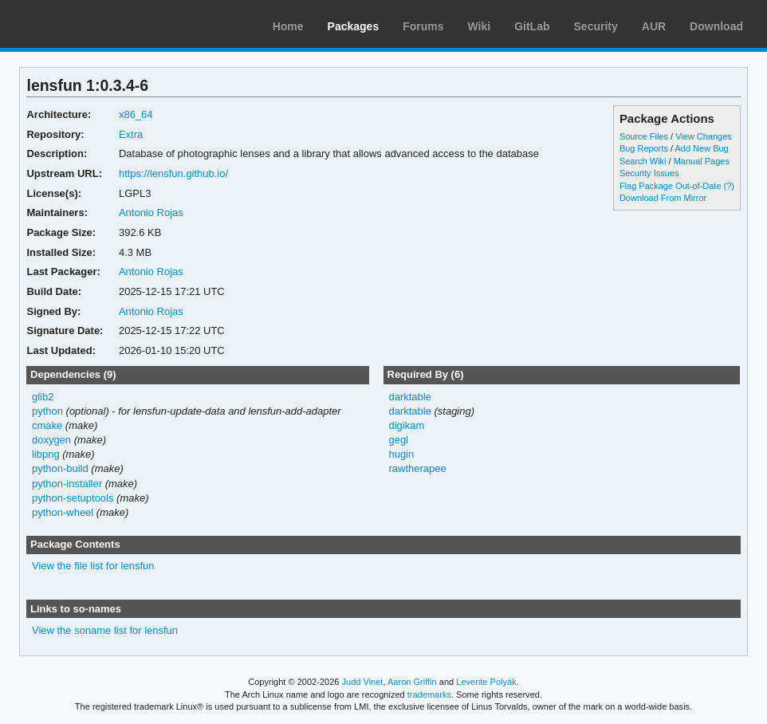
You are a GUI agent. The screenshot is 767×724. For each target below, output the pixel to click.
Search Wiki (643, 161)
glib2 (42, 397)
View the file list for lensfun (93, 566)
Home (288, 26)
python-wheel (62, 512)
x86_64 (136, 114)
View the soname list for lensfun (105, 630)
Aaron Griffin (412, 682)
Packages (354, 26)
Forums (423, 26)
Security (596, 26)
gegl (398, 440)
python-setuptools (73, 498)
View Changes (703, 136)
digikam (406, 425)
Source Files (644, 136)
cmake (47, 425)
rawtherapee (417, 468)
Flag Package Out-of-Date (671, 186)
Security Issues (649, 173)
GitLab (531, 26)
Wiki (479, 26)
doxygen (51, 440)
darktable (409, 397)
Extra (131, 134)
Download (716, 26)
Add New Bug (702, 148)
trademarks (429, 694)
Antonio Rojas (151, 212)
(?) (729, 186)
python (47, 411)
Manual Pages (702, 161)
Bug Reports (644, 148)
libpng (46, 454)
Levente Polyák (486, 682)
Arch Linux (87, 24)
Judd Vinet (363, 682)
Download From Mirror (663, 198)
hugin (401, 454)
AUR (654, 26)
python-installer (67, 484)
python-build (60, 468)
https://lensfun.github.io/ (173, 173)
